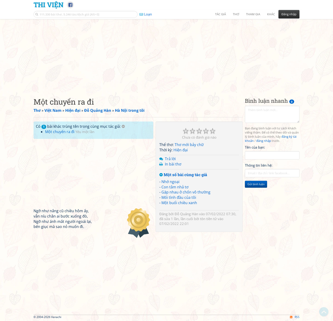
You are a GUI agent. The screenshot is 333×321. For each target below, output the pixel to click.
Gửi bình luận (256, 184)
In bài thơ (173, 164)
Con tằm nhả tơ (174, 187)
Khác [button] (271, 14)
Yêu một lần (84, 131)
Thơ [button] (236, 14)
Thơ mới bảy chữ (189, 144)
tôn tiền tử (208, 218)
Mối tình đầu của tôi (178, 197)
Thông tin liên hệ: (258, 165)
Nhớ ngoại (170, 181)
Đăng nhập (288, 14)
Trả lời (170, 158)
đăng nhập (263, 141)
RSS (294, 317)
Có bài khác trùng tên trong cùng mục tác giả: (80, 126)
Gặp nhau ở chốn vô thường (185, 192)
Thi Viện (48, 4)
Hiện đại (180, 150)
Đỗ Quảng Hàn (186, 214)
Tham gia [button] (253, 14)
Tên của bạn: (255, 147)
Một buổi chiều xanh (179, 202)
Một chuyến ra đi (59, 131)
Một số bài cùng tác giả (183, 175)
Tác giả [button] (220, 14)
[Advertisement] (166, 54)
